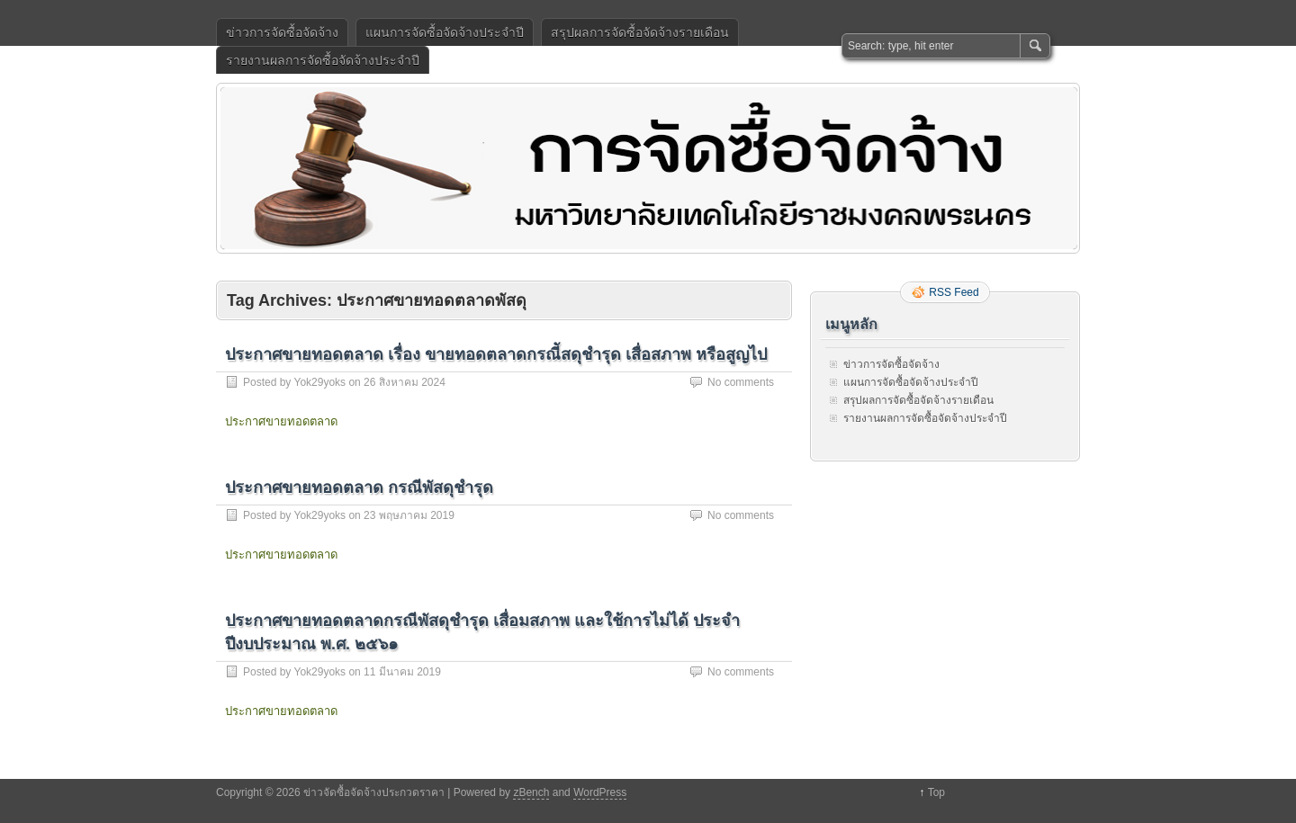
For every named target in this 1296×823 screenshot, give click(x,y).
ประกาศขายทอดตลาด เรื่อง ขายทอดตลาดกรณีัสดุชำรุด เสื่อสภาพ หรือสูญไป (496, 354)
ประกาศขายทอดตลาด (281, 421)
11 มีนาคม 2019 (402, 672)
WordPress (599, 792)
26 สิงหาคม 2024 (405, 382)
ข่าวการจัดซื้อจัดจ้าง (282, 32)
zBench (531, 792)
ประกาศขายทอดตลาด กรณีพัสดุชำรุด (359, 487)
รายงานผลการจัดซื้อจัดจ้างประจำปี (322, 60)
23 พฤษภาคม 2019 (409, 515)
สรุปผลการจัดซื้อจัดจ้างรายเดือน (640, 32)
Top (936, 792)
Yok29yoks (319, 382)
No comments (740, 382)
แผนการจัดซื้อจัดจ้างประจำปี (444, 32)
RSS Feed (953, 292)
